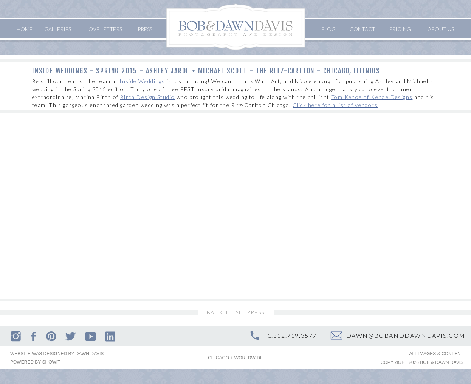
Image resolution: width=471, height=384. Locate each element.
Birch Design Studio (147, 97)
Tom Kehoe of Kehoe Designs (371, 97)
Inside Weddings (142, 81)
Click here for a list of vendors (335, 105)
